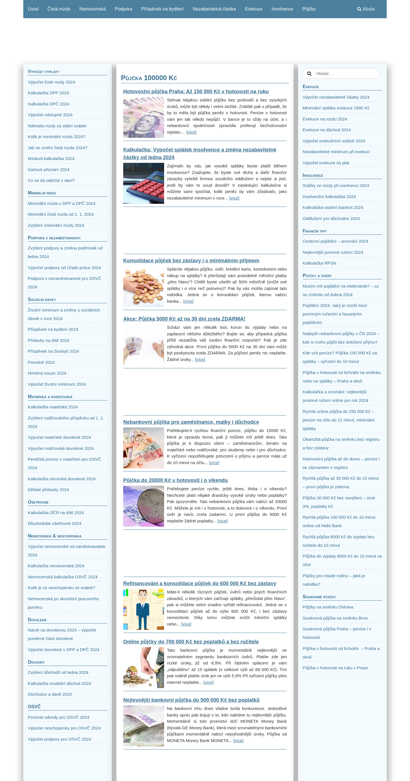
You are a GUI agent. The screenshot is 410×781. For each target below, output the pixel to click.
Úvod (33, 9)
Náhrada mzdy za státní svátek (57, 125)
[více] (191, 132)
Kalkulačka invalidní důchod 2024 (59, 683)
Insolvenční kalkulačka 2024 (329, 196)
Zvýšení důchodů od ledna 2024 (58, 672)
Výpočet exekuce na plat (326, 162)
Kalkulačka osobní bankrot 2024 (333, 207)
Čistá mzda (58, 9)
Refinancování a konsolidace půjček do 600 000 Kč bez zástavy (199, 583)
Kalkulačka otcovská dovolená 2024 (62, 478)
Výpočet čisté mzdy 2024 (51, 82)
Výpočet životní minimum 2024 (57, 384)
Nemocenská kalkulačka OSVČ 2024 (63, 576)
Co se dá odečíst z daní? (51, 180)
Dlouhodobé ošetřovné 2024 (54, 523)
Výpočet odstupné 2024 (50, 114)
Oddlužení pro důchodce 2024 (331, 218)
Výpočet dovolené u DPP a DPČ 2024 (63, 649)
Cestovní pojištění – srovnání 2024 (335, 241)
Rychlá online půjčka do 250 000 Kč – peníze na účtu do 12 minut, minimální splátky (339, 420)
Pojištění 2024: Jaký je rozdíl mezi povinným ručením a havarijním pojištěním (335, 314)
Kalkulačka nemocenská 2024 (56, 565)
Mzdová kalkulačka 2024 (51, 158)
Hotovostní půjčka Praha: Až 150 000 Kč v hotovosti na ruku (196, 91)
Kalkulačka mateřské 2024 (53, 406)
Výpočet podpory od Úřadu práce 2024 (64, 267)
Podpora (123, 9)
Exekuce (253, 9)
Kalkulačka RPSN (319, 263)
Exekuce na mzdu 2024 (325, 119)
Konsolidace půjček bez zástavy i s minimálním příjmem (191, 260)
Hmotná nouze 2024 (47, 373)
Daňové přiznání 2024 (49, 169)
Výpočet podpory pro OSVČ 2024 (59, 739)
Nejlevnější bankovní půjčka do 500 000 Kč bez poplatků (191, 700)
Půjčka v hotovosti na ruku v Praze (335, 667)
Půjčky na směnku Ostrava (328, 607)
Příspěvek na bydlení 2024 (53, 329)
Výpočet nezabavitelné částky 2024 (336, 97)
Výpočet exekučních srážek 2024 (334, 140)
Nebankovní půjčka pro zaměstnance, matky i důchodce (191, 422)
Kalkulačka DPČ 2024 (48, 103)
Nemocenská (92, 9)
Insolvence (282, 9)
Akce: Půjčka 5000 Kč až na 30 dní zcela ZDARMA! (184, 319)
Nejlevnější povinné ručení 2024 (333, 252)
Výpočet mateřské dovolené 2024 (59, 437)
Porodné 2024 (41, 362)
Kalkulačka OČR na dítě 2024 (56, 512)
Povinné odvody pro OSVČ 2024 (58, 717)
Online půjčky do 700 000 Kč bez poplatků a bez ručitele (191, 642)
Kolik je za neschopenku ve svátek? (61, 587)
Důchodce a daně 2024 (50, 694)
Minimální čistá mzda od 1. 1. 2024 (61, 214)
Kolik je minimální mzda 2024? (56, 136)
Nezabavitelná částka (214, 9)
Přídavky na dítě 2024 (48, 340)
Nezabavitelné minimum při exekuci (336, 151)
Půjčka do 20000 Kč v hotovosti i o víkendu (175, 480)
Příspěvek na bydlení (162, 9)
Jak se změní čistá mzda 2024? (57, 147)
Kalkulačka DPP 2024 (48, 92)
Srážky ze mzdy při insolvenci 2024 (336, 185)
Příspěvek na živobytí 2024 (53, 351)
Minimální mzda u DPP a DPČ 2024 (61, 203)
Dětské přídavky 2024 (48, 489)
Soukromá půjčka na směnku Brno (335, 618)
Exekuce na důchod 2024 (327, 129)
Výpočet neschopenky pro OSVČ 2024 (64, 728)
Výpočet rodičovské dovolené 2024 (61, 448)
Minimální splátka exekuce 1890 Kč (336, 107)
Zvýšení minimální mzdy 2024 (56, 225)
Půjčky (309, 9)
